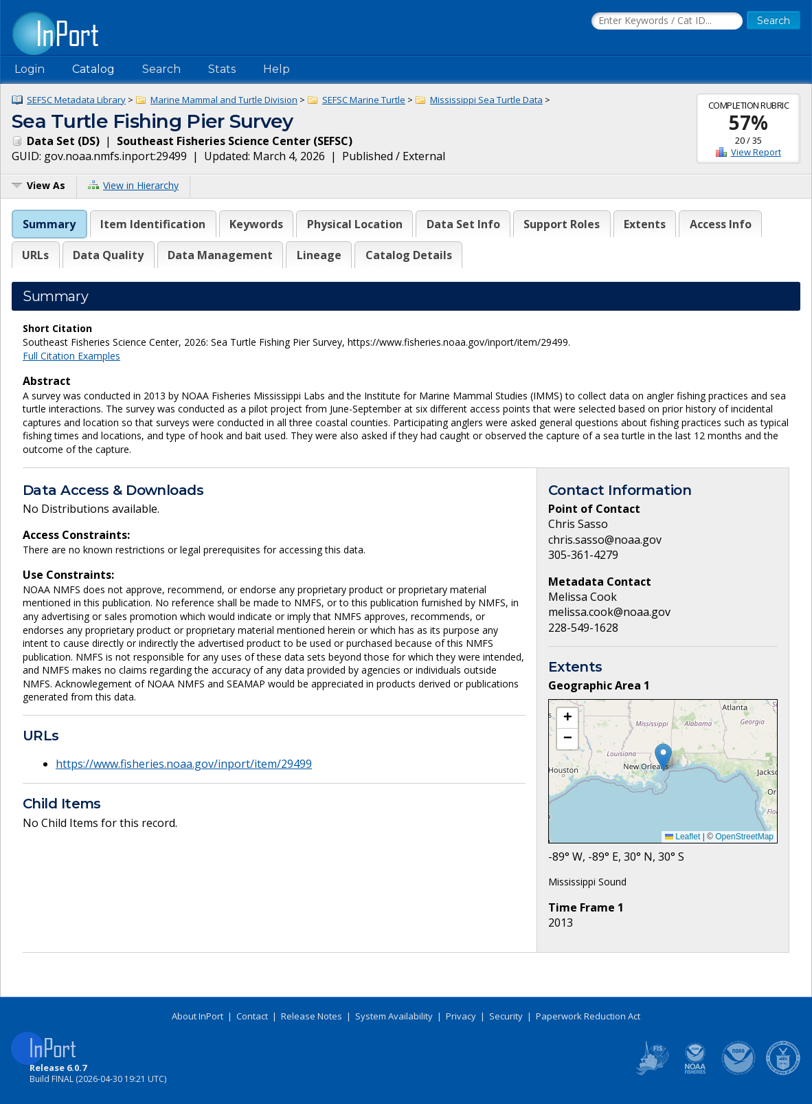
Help (276, 69)
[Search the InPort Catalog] (667, 21)
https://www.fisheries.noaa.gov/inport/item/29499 (184, 763)
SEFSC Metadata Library (76, 99)
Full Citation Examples (71, 355)
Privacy (461, 1016)
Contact (252, 1016)
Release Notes (311, 1016)
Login (29, 69)
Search (161, 69)
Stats (222, 69)
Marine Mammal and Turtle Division (223, 99)
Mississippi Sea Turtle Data (486, 99)
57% (748, 122)
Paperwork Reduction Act (588, 1016)
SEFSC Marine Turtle (363, 99)
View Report (756, 152)
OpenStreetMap (744, 836)
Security (506, 1016)
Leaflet (682, 836)
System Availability (394, 1016)
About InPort (197, 1016)
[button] (663, 757)
